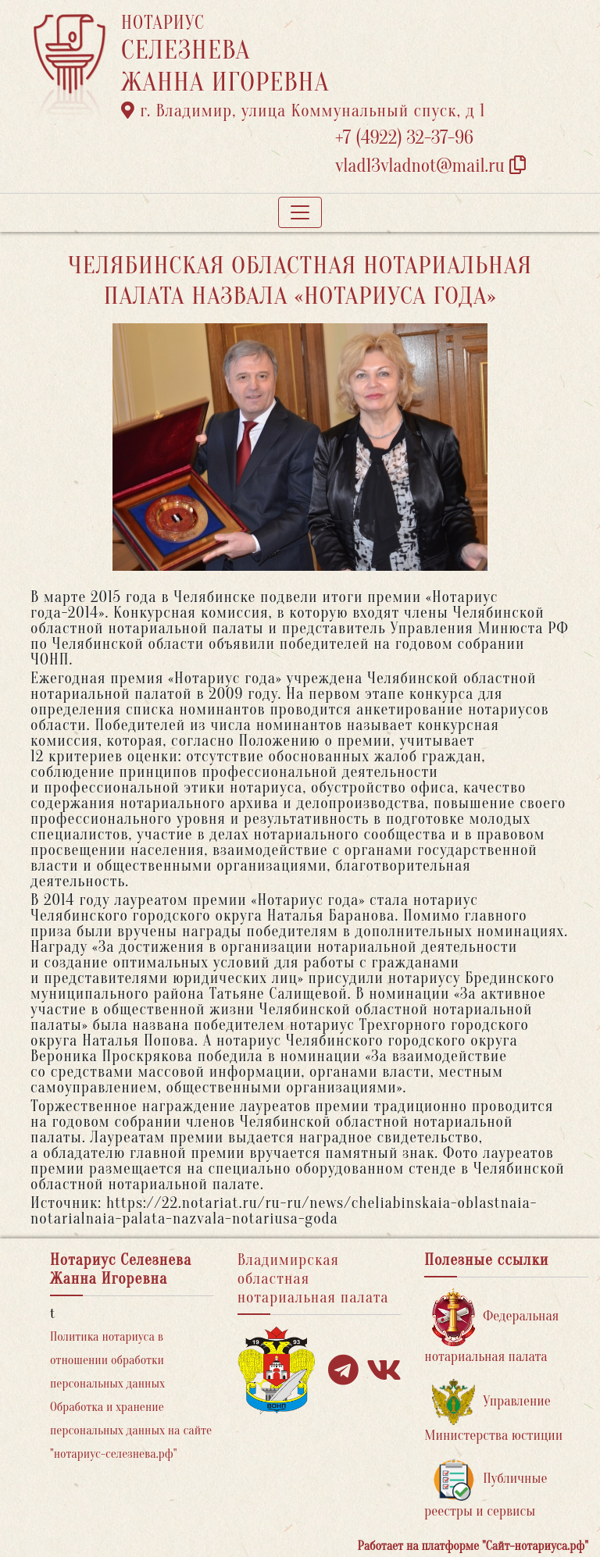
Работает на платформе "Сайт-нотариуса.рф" (473, 1546)
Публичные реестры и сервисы (485, 1489)
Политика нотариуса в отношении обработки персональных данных (107, 1360)
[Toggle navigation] (300, 212)
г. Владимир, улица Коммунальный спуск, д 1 (303, 111)
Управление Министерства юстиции (493, 1411)
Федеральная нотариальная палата (491, 1326)
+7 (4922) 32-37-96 (404, 137)
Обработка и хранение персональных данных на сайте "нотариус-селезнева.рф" (131, 1430)
